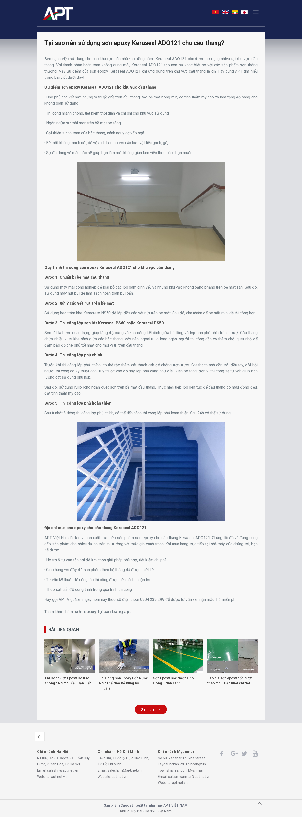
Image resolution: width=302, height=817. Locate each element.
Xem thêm (151, 709)
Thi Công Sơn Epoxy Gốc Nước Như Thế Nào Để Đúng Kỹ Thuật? (123, 683)
